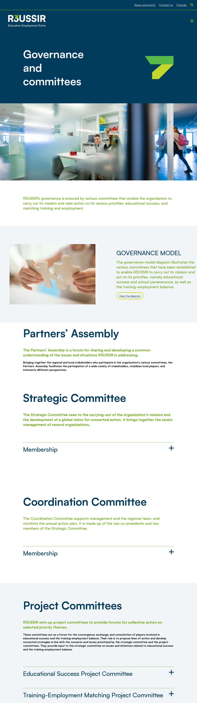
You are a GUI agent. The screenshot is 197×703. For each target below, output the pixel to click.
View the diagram (130, 296)
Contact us (166, 5)
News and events (144, 5)
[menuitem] (182, 5)
